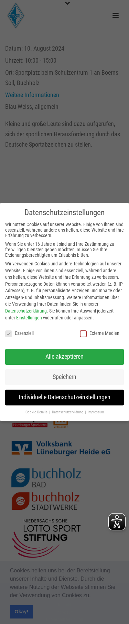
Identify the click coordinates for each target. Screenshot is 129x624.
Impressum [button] (96, 412)
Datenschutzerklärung (26, 311)
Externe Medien (99, 333)
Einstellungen (29, 317)
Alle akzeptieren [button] (64, 356)
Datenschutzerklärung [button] (68, 412)
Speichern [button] (64, 376)
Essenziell (19, 333)
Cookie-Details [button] (37, 412)
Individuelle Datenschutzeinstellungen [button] (64, 397)
